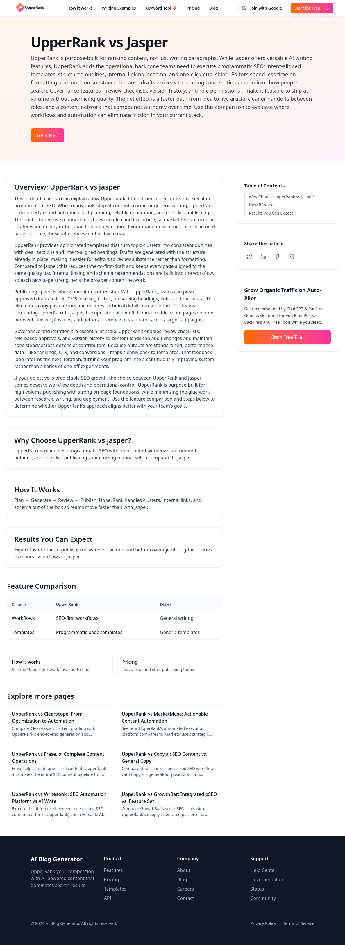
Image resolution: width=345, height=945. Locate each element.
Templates (115, 889)
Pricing (193, 8)
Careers (185, 889)
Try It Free (47, 135)
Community (263, 898)
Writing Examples (119, 8)
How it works (80, 8)
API (107, 898)
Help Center (263, 870)
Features (113, 870)
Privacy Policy (263, 923)
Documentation (268, 879)
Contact (185, 898)
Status (257, 889)
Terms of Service (298, 923)
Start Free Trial (287, 337)
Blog (213, 8)
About (183, 870)
